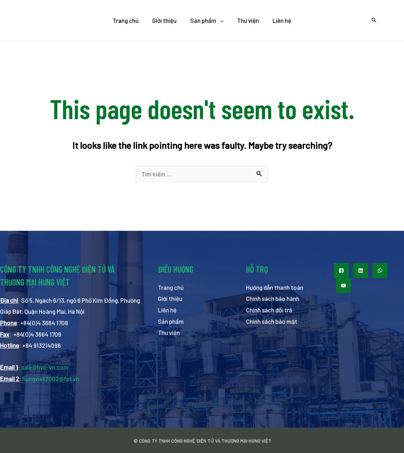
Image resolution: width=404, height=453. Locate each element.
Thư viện (169, 332)
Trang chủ (171, 287)
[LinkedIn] (360, 270)
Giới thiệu (170, 298)
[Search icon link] (374, 20)
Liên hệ (167, 309)
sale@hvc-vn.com (44, 367)
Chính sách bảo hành (272, 298)
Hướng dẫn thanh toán (274, 287)
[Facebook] (341, 270)
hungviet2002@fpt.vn (50, 378)
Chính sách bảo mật (271, 321)
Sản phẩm (171, 321)
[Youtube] (343, 285)
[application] (219, 20)
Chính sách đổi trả (269, 309)
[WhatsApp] (380, 270)
